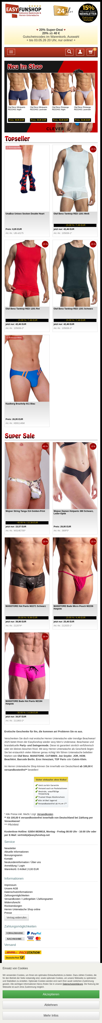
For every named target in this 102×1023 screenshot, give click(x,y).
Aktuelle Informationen (16, 851)
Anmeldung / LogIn (14, 865)
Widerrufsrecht (12, 902)
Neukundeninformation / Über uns (22, 862)
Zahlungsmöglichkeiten (16, 895)
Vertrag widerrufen (17, 917)
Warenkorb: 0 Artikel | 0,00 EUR (21, 869)
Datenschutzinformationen (18, 892)
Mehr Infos (51, 1015)
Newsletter (10, 848)
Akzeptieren (51, 994)
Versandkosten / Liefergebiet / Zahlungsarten (28, 899)
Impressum (10, 885)
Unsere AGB (11, 888)
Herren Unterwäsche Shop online (22, 909)
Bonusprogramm (13, 855)
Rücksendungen (13, 905)
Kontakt (8, 858)
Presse (8, 912)
